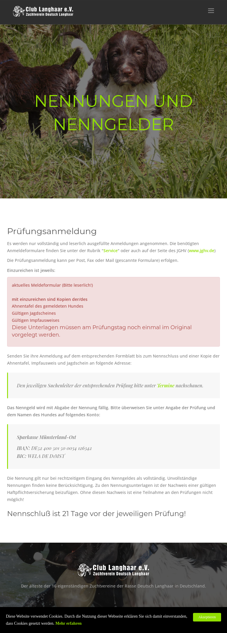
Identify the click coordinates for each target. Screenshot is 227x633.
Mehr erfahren (69, 623)
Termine (165, 385)
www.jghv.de (201, 250)
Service (110, 250)
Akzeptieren (207, 617)
